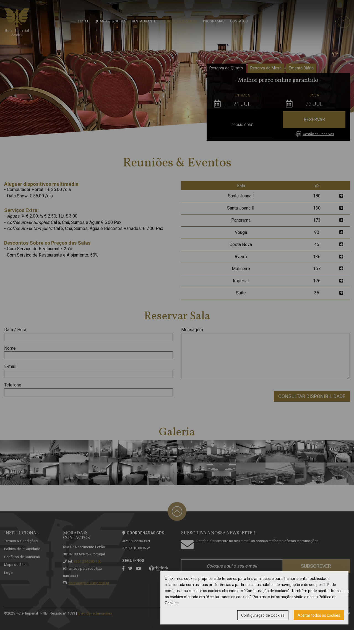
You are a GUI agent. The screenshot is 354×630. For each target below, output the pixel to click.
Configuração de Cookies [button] (263, 615)
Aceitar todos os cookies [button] (319, 615)
